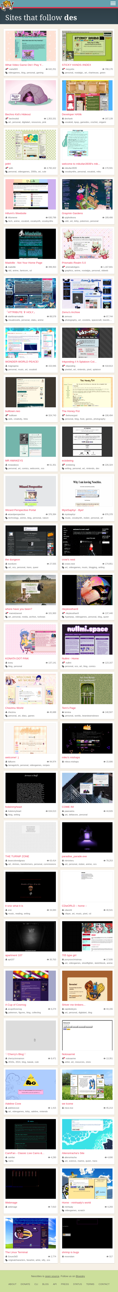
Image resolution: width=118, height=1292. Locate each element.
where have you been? (18, 609)
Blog (45, 1284)
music (20, 369)
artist (67, 1062)
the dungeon (12, 559)
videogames (14, 72)
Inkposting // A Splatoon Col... (79, 361)
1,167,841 (106, 267)
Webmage (11, 1202)
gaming (39, 72)
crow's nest (68, 559)
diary (24, 716)
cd (31, 270)
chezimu (11, 712)
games (89, 419)
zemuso (67, 316)
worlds (78, 716)
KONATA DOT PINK (17, 658)
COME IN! (68, 806)
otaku (33, 320)
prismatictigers (70, 267)
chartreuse (93, 72)
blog (23, 72)
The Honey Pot (71, 411)
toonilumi (11, 564)
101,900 (51, 613)
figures (21, 1012)
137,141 (51, 663)
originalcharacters (16, 1260)
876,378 (107, 514)
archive (32, 617)
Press (65, 1284)
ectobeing (68, 460)
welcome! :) (12, 757)
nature (45, 518)
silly (43, 1260)
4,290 (52, 1157)
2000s (34, 171)
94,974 (51, 761)
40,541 (108, 910)
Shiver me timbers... (74, 1004)
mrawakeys (12, 465)
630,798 (51, 217)
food (82, 419)
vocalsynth (35, 221)
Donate (25, 1284)
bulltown (11, 415)
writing (68, 468)
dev (97, 468)
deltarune (73, 814)
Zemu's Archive (71, 312)
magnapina (12, 366)
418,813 (107, 366)
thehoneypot (69, 415)
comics (25, 468)
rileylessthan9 (70, 609)
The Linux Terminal (16, 1252)
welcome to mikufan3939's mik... (81, 163)
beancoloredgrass (15, 860)
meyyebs (68, 69)
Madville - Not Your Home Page (23, 262)
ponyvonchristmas (72, 959)
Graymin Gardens (72, 213)
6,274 (52, 1009)
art (86, 72)
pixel (89, 369)
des (70, 17)
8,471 (52, 1058)
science (72, 1161)
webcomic (35, 468)
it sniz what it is (14, 905)
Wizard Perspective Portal (20, 510)
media (25, 617)
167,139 (107, 118)
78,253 (108, 860)
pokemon (84, 221)
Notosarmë (68, 1054)
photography (71, 320)
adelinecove (12, 1108)
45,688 (51, 712)
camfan (10, 1157)
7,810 (52, 1207)
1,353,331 (50, 118)
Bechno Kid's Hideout (18, 114)
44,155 (108, 1009)
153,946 (51, 366)
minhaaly (67, 1207)
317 (109, 1256)
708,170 (107, 69)
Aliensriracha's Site (73, 1153)
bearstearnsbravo (90, 716)
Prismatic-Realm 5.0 (74, 262)
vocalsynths (70, 171)
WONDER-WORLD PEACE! (22, 361)
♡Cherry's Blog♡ (15, 1054)
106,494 (107, 415)
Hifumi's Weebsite (15, 213)
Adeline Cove (13, 1103)
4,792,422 (50, 168)
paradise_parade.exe (74, 856)
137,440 (107, 613)
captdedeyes (69, 1009)
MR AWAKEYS (14, 460)
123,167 (107, 663)
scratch (81, 1210)
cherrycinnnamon (15, 1058)
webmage (11, 1207)
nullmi (66, 663)
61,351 (51, 465)
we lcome (67, 1103)
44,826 (108, 811)
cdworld (67, 910)
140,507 (107, 712)
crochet (94, 122)
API (55, 1284)
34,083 (51, 910)
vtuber (86, 518)
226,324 (107, 465)
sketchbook (100, 963)
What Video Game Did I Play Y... (24, 64)
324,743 (51, 415)
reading (18, 913)
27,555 (51, 564)
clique (67, 913)
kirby (76, 221)
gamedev (84, 122)
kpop (76, 122)
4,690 (109, 1157)
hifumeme (11, 217)
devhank (67, 118)
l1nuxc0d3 (12, 1256)
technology (13, 518)
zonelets (86, 320)
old (9, 270)
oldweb (104, 270)
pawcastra (68, 811)
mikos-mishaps (70, 761)
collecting (36, 1012)
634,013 (51, 811)
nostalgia (86, 270)
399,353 (51, 267)
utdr (67, 221)
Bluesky (80, 1276)
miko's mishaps (71, 757)
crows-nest (68, 564)
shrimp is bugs (70, 1252)
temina (66, 712)
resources (36, 122)
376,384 (51, 514)
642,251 (51, 69)
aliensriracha (69, 1157)
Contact (104, 1284)
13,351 (108, 1058)
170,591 (107, 168)
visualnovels (14, 320)
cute (44, 171)
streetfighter (87, 963)
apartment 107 (13, 955)
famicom (24, 270)
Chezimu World (14, 707)
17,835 (108, 959)
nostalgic (79, 72)
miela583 (12, 69)
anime (16, 221)
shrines (15, 864)
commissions (50, 864)
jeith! (8, 163)
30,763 (51, 959)
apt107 (10, 959)
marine (81, 1161)
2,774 (52, 1256)
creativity (18, 419)
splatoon (97, 369)
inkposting (68, 366)
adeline (34, 1111)
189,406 (107, 217)
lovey (9, 663)
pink (44, 122)
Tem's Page (69, 707)
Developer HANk (72, 114)
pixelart (68, 369)
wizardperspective (15, 514)
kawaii (30, 1062)
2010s (11, 1062)
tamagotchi (13, 765)
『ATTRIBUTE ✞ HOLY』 (20, 312)
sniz (9, 910)
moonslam (68, 1256)
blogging (93, 567)
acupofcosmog (14, 1009)
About (12, 1284)
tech (10, 221)
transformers (109, 320)
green (102, 72)
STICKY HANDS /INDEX (76, 64)
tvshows (41, 617)
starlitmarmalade (15, 316)
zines (88, 1062)
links (26, 419)
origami (102, 122)
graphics (69, 270)
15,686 (108, 761)
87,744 (108, 316)
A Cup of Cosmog (15, 1004)
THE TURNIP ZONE (17, 856)
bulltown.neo (12, 411)
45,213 (108, 1108)
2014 (18, 1062)
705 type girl (69, 955)
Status (77, 1284)
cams (11, 1161)
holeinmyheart (13, 806)
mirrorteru (68, 860)
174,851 (107, 564)
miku (99, 171)
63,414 (51, 860)
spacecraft (96, 320)
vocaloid (69, 122)
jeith (9, 168)
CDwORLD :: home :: (74, 905)
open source (52, 1276)
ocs (42, 468)
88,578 (51, 316)
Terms (90, 1284)
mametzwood (14, 613)
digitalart (26, 122)
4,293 (109, 1207)
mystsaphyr (69, 514)
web (10, 419)
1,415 (52, 1108)
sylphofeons (69, 217)
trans (29, 567)
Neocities (36, 1276)
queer (35, 567)
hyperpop (69, 617)
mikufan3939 (69, 168)
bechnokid (12, 118)
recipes (46, 765)
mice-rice (67, 1108)
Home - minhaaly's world (76, 1202)
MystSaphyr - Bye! (73, 510)
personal (31, 72)
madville (11, 267)
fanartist (30, 1260)
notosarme (69, 1058)
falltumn (10, 761)
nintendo (81, 369)
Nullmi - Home (70, 658)
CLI (36, 1284)
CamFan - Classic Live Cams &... (24, 1153)
